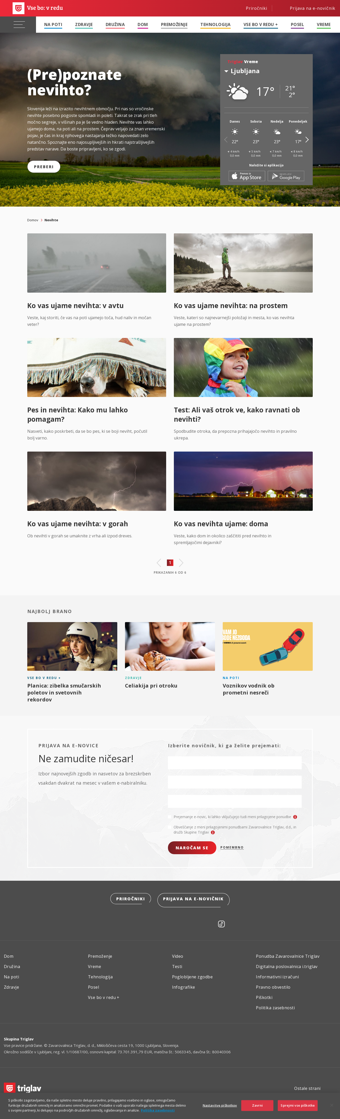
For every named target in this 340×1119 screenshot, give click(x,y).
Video (177, 954)
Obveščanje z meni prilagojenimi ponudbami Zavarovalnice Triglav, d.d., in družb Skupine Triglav (235, 830)
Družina (115, 24)
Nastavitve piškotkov (220, 1105)
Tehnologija (215, 24)
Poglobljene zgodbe (192, 975)
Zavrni (257, 1105)
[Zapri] (331, 1105)
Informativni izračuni (277, 975)
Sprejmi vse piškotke (298, 1105)
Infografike (183, 985)
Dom (143, 24)
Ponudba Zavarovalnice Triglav (287, 954)
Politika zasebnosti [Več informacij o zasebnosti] (158, 1110)
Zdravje (84, 24)
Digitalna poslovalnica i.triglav (286, 964)
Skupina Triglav (19, 1036)
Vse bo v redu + (261, 24)
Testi (177, 964)
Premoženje (174, 24)
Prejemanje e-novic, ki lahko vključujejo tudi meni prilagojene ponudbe (235, 816)
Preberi (44, 166)
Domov (32, 220)
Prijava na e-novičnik (194, 899)
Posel (297, 24)
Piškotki (264, 995)
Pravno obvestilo (273, 985)
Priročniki (130, 899)
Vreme (323, 24)
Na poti (53, 24)
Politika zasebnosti (275, 1005)
